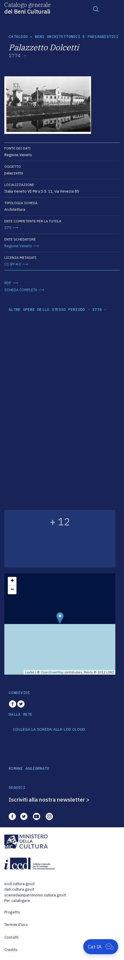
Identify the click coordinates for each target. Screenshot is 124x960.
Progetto (12, 912)
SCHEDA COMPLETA (20, 289)
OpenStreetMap (52, 672)
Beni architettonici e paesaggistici (77, 36)
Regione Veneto (18, 245)
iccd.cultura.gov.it (19, 883)
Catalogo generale (27, 8)
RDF (7, 282)
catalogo (18, 36)
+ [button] (12, 581)
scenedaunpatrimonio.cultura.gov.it (35, 895)
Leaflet (29, 672)
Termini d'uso (16, 924)
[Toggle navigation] (96, 8)
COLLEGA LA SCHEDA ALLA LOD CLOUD (49, 729)
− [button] (12, 590)
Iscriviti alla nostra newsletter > (49, 799)
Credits (10, 949)
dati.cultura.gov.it (19, 889)
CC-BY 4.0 (12, 264)
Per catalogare (17, 900)
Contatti (11, 937)
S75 (7, 227)
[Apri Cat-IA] (100, 946)
